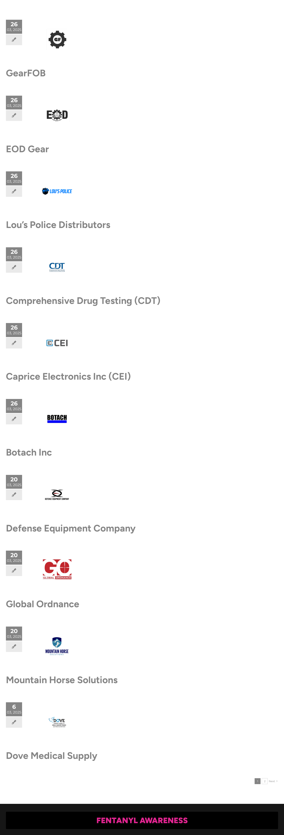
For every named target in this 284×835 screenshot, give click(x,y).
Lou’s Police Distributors (58, 224)
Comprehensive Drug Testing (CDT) (83, 300)
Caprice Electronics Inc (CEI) (68, 376)
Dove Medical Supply (51, 755)
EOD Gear (27, 149)
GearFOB (26, 73)
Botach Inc (29, 452)
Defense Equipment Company (71, 528)
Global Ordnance (42, 604)
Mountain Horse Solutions (62, 680)
